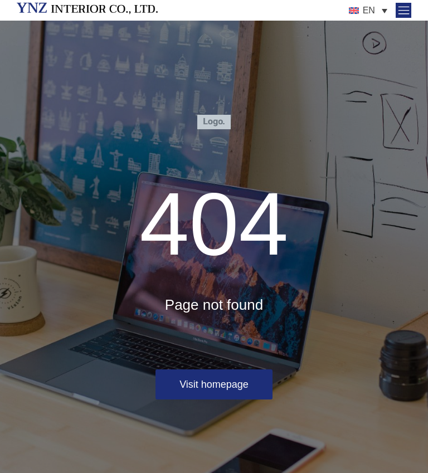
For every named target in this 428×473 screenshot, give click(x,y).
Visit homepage (214, 384)
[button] (401, 10)
